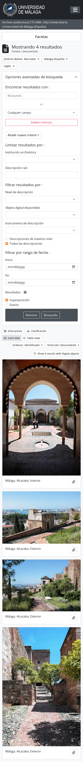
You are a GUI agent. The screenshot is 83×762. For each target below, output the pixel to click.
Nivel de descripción (19, 192)
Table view (31, 338)
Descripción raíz (16, 168)
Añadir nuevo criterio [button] (22, 135)
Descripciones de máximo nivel (31, 239)
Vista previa (13, 331)
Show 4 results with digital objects (56, 353)
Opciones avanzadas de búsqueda (34, 76)
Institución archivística (20, 152)
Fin (7, 275)
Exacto (14, 305)
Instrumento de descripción (24, 223)
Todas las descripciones (26, 244)
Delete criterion (41, 122)
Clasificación (36, 331)
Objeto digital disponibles (22, 208)
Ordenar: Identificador (27, 345)
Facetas (41, 36)
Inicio (9, 260)
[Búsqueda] (41, 95)
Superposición (19, 300)
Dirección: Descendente (62, 345)
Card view (12, 338)
